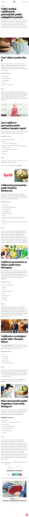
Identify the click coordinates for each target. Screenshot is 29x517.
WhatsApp (16, 475)
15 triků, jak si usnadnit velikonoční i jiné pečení (15, 501)
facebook (13, 475)
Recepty (3, 5)
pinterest (21, 475)
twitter (18, 475)
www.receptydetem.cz (8, 345)
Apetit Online (19, 165)
